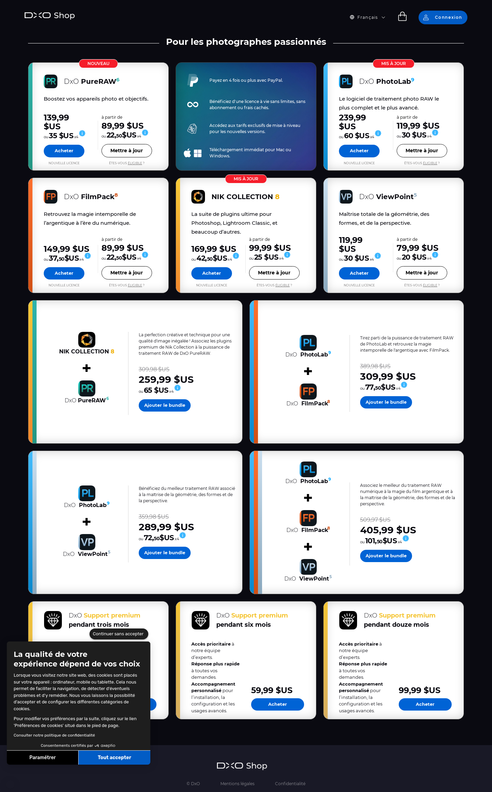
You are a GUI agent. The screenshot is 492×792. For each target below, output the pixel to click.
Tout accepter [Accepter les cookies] (114, 758)
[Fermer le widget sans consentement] (119, 633)
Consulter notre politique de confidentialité (54, 735)
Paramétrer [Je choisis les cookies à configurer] (42, 758)
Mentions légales (237, 783)
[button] (10, 784)
